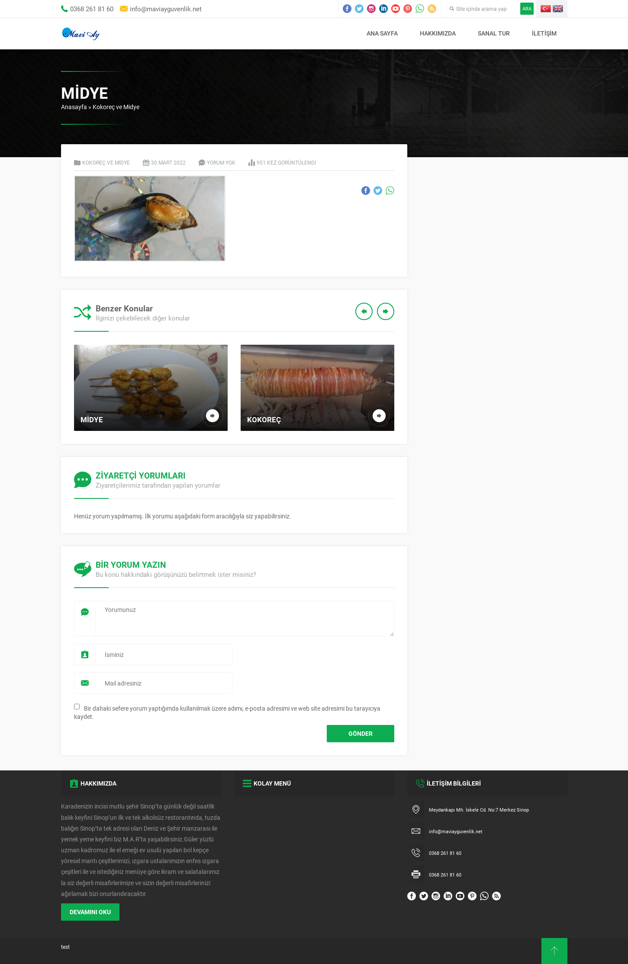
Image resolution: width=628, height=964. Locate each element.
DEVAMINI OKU (90, 912)
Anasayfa (74, 107)
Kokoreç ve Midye (116, 107)
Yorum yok (221, 162)
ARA (526, 8)
